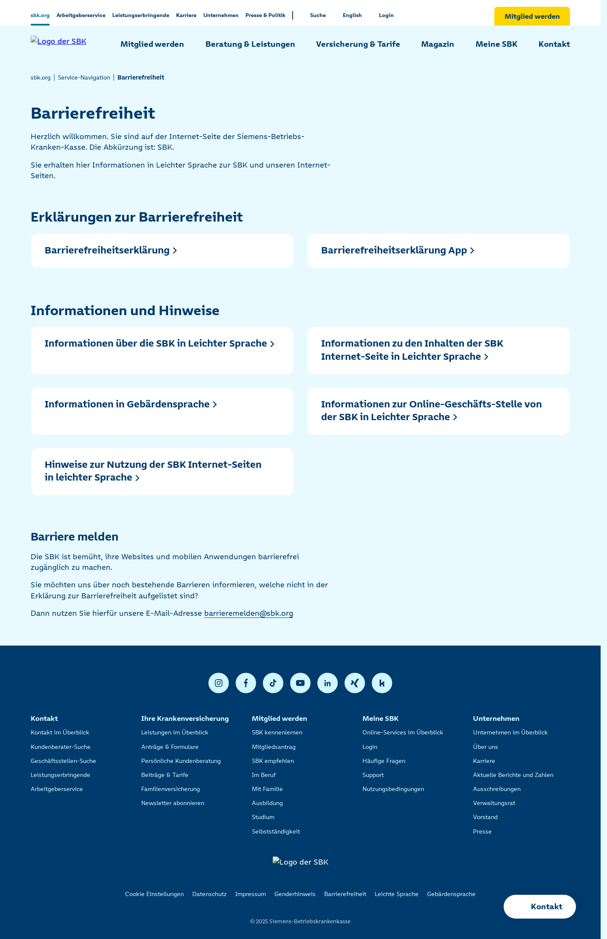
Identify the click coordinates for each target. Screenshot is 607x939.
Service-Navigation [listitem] (84, 77)
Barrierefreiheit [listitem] (345, 894)
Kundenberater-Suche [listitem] (61, 747)
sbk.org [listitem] (41, 77)
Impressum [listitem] (250, 894)
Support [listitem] (373, 775)
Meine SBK (497, 44)
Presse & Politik (265, 15)
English (352, 15)
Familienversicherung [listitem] (170, 789)
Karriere (186, 15)
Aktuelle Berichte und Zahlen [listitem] (513, 775)
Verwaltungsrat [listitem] (494, 803)
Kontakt (554, 44)
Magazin (437, 44)
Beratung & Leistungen (250, 44)
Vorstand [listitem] (485, 817)
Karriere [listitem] (484, 761)
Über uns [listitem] (485, 747)
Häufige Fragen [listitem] (383, 761)
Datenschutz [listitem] (209, 894)
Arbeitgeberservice (81, 15)
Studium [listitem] (263, 817)
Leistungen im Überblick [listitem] (174, 732)
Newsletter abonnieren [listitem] (172, 803)
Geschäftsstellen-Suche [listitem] (63, 761)
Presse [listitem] (482, 831)
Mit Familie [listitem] (267, 789)
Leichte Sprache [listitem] (397, 894)
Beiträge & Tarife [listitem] (164, 775)
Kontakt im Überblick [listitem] (60, 732)
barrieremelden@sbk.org (248, 613)
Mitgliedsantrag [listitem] (274, 747)
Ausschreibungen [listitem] (497, 789)
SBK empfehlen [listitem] (273, 761)
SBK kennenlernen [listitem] (277, 732)
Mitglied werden (532, 16)
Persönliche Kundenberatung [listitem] (181, 761)
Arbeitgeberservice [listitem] (57, 789)
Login (386, 15)
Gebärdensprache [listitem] (451, 894)
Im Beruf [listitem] (264, 775)
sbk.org (40, 15)
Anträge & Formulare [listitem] (170, 747)
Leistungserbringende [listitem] (60, 775)
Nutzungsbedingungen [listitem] (393, 789)
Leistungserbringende (140, 15)
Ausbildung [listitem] (267, 803)
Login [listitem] (369, 747)
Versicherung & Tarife (358, 44)
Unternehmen (221, 15)
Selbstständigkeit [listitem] (276, 831)
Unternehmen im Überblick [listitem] (510, 732)
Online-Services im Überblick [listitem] (402, 732)
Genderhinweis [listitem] (295, 894)
